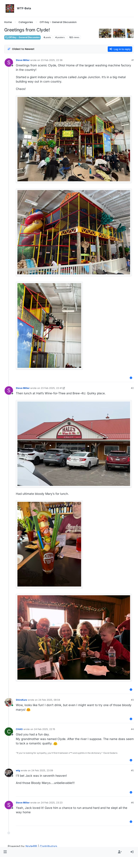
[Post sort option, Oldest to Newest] (21, 49)
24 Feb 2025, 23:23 (51, 802)
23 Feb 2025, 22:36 (51, 60)
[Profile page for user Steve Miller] (9, 62)
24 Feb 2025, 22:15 (44, 729)
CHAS (19, 729)
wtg (18, 770)
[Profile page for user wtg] (9, 773)
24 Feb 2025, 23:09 (42, 770)
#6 (132, 802)
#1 (132, 60)
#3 (132, 699)
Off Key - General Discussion (22, 37)
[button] (5, 852)
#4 (132, 729)
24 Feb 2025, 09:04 (49, 699)
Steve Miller (23, 60)
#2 (132, 388)
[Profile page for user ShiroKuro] (9, 702)
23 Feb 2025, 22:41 (51, 388)
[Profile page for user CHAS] (9, 731)
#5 (132, 770)
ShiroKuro (21, 699)
